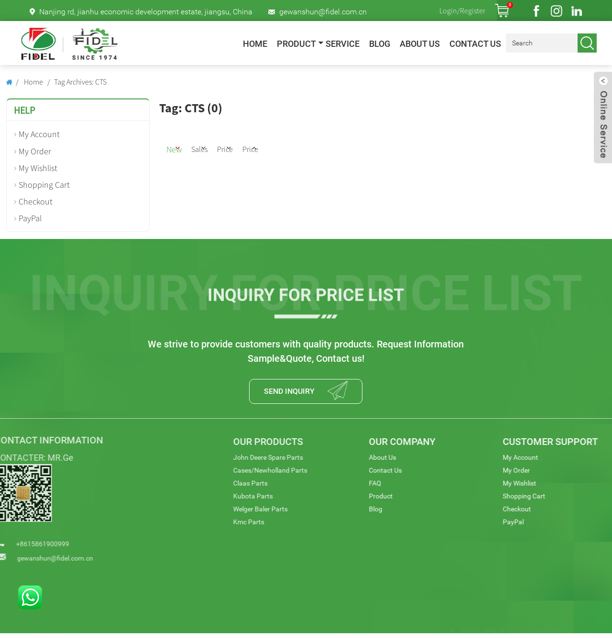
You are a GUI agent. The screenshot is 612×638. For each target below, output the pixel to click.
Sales (224, 147)
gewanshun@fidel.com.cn (323, 11)
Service (343, 44)
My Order (35, 151)
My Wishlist (38, 167)
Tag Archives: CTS (80, 82)
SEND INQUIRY (286, 394)
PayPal (30, 218)
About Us (420, 44)
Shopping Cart (44, 184)
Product (296, 44)
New (184, 146)
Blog (379, 44)
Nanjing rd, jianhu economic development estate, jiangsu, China (145, 11)
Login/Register (462, 10)
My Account (39, 134)
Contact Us (475, 44)
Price (265, 147)
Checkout (36, 201)
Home (255, 44)
